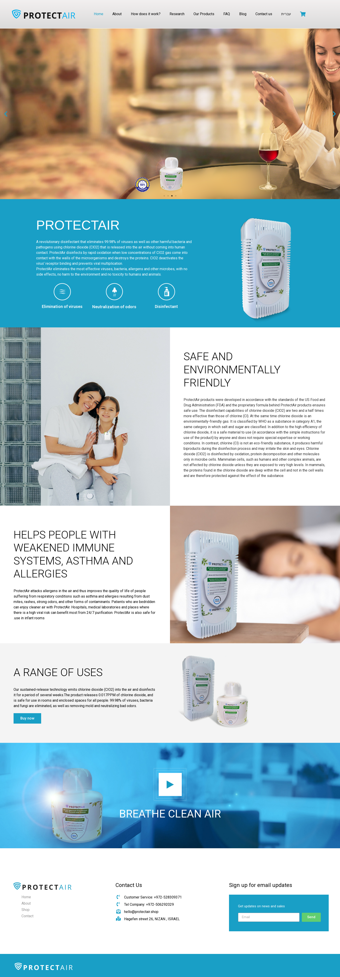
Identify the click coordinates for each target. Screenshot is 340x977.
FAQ (226, 14)
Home (98, 14)
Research (177, 14)
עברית (286, 14)
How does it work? (146, 14)
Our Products (204, 14)
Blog (242, 14)
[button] (164, 195)
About (117, 14)
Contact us (263, 14)
